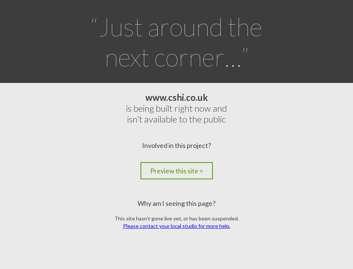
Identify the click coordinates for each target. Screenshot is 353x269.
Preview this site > (176, 171)
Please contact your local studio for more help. (176, 226)
